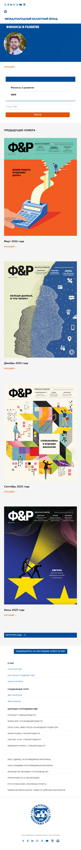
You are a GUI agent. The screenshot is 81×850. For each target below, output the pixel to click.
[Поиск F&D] (38, 107)
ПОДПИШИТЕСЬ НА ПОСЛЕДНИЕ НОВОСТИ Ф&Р (40, 651)
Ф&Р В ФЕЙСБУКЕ (15, 695)
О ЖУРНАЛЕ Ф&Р (15, 669)
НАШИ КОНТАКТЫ (15, 681)
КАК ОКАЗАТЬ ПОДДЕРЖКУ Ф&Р (21, 675)
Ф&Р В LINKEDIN (14, 701)
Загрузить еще (16, 635)
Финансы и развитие (22, 88)
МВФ (13, 95)
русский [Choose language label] (10, 67)
